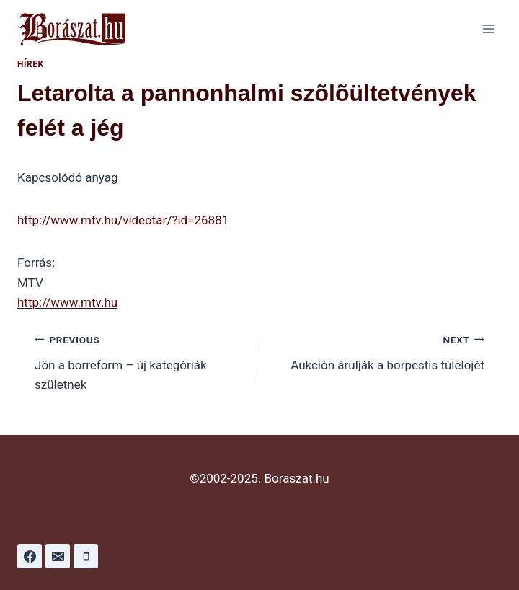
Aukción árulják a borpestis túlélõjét (378, 351)
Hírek (30, 64)
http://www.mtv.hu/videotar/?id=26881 (123, 220)
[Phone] (86, 556)
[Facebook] (29, 556)
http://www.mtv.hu (67, 302)
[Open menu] (488, 28)
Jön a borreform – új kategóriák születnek (141, 361)
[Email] (57, 556)
